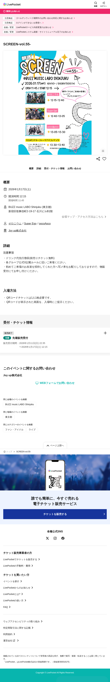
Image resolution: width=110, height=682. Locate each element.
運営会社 (9, 640)
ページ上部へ (57, 445)
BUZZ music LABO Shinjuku (19, 404)
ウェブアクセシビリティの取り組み (21, 621)
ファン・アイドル (14, 429)
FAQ (5, 607)
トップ (9, 452)
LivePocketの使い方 (13, 600)
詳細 (39, 168)
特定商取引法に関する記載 (17, 628)
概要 (31, 168)
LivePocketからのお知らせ (16, 587)
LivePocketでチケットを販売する (20, 559)
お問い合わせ (74, 168)
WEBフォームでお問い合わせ (55, 383)
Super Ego (30, 223)
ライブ (32, 429)
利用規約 (7, 634)
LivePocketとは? (11, 594)
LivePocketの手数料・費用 (16, 565)
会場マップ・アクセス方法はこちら (82, 216)
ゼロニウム (15, 223)
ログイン (103, 6)
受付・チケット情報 (54, 168)
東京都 (8, 417)
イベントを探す (11, 581)
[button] (55, 340)
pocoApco (45, 223)
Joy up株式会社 (17, 230)
